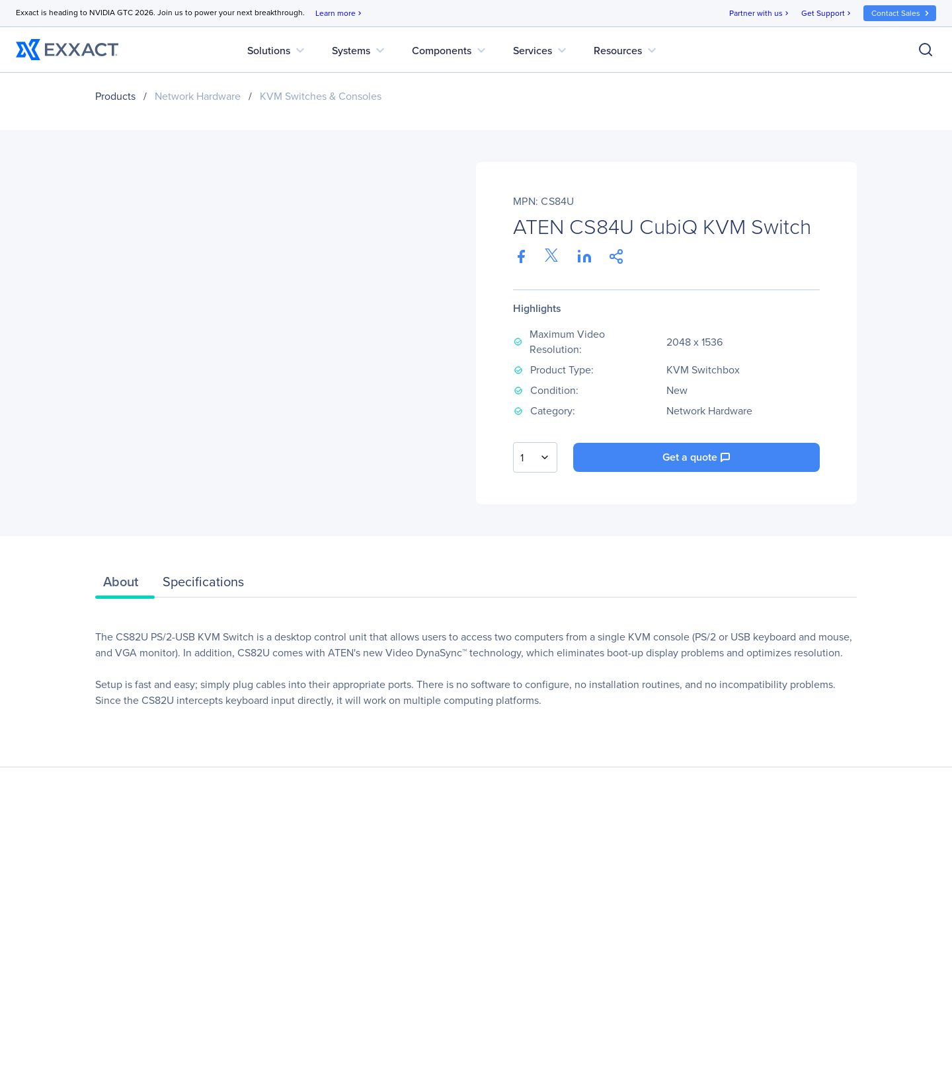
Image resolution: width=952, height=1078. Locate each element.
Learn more (339, 13)
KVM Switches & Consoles (320, 96)
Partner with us (760, 13)
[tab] (125, 585)
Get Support (827, 13)
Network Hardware (198, 96)
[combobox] (535, 457)
